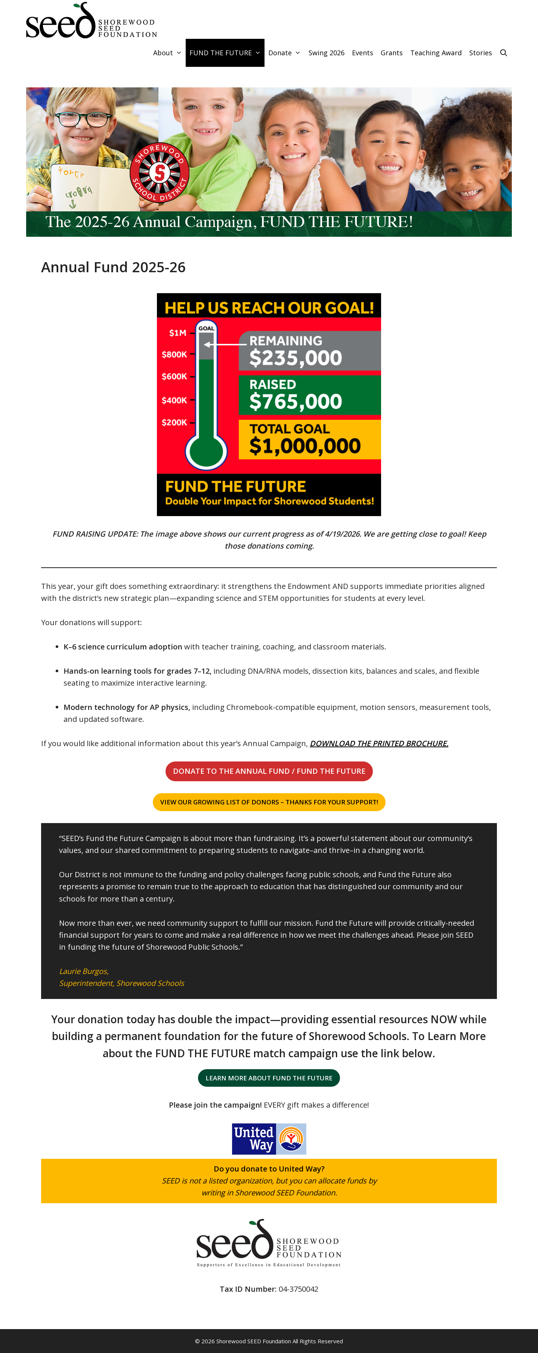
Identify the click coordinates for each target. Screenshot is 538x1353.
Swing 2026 (326, 52)
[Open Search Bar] (504, 53)
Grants (392, 52)
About (169, 53)
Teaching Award (436, 52)
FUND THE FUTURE (227, 53)
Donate (286, 53)
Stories (480, 52)
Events (362, 52)
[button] (269, 771)
